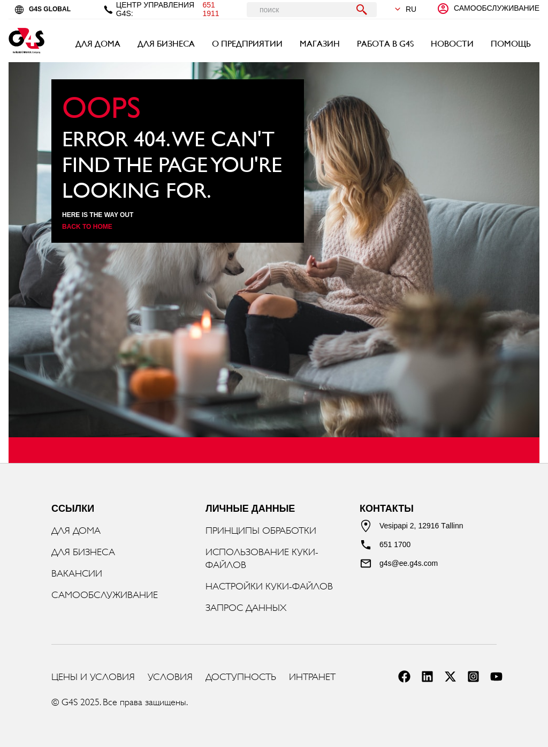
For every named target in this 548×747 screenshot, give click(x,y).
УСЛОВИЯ (170, 677)
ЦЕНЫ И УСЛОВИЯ (93, 677)
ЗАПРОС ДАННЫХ (246, 608)
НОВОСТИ (452, 44)
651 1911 (210, 9)
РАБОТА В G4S (385, 44)
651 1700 (394, 545)
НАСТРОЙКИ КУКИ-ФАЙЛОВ (269, 586)
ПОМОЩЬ (511, 44)
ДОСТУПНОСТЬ (241, 677)
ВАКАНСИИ (76, 573)
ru (405, 9)
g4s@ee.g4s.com (408, 563)
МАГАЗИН (320, 44)
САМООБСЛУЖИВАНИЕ (104, 595)
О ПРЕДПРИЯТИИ (247, 44)
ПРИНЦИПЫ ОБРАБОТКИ (261, 530)
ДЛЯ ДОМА (97, 44)
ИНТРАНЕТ (312, 677)
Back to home (87, 226)
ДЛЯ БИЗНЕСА (166, 44)
